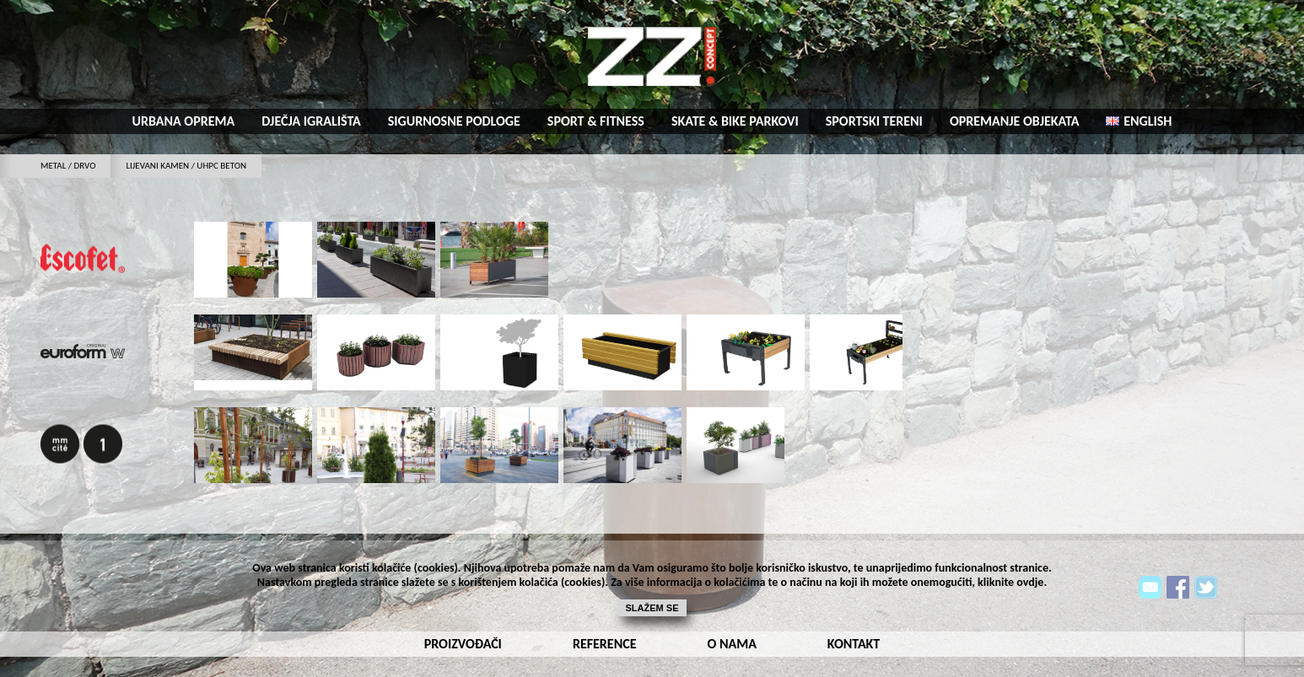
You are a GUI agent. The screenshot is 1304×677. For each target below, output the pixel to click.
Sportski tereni (874, 121)
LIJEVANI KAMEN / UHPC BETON (186, 165)
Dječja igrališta (311, 121)
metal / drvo (67, 165)
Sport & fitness (595, 121)
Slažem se (652, 608)
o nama (731, 644)
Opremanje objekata (1015, 121)
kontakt (853, 644)
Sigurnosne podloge (454, 121)
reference (605, 644)
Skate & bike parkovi (735, 121)
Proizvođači (463, 644)
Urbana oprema (183, 121)
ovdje (1029, 582)
